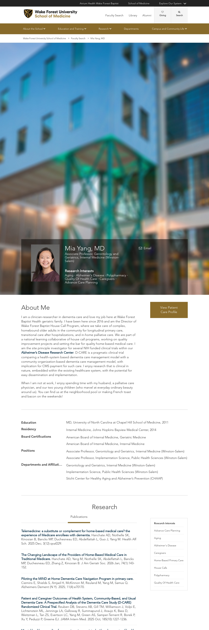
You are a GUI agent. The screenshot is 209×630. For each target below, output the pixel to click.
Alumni (146, 15)
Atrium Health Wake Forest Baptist (99, 3)
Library (133, 15)
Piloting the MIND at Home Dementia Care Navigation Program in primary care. (77, 579)
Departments (131, 28)
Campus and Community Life (168, 28)
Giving (162, 14)
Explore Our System (170, 3)
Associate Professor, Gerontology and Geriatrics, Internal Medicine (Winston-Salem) (92, 257)
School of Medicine (138, 3)
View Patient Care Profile (169, 310)
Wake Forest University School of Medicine (44, 38)
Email (147, 248)
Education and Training (71, 28)
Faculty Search (114, 15)
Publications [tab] (78, 517)
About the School (33, 28)
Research (104, 28)
